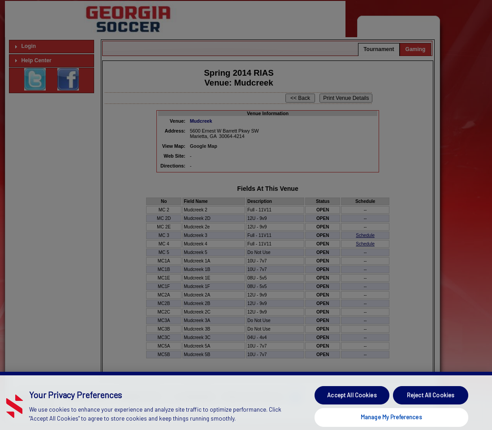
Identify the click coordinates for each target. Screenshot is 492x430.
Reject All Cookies (430, 408)
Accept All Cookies (351, 408)
